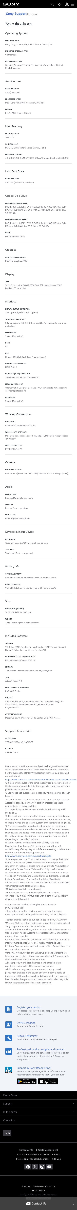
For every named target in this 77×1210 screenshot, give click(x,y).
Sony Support (16, 13)
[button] (38, 1095)
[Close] (74, 1203)
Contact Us (36, 1203)
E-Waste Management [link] (47, 1150)
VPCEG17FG (32, 14)
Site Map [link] (56, 1159)
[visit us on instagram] (42, 1166)
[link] (7, 1133)
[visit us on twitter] (35, 1166)
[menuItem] (60, 4)
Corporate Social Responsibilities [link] (33, 1154)
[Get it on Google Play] (27, 1081)
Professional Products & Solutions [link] (32, 1159)
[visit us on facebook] (27, 1166)
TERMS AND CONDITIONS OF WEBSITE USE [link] (38, 1186)
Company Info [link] (26, 1150)
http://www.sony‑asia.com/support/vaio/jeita (28, 856)
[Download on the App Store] (48, 1081)
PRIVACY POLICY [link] (38, 1190)
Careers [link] (56, 1154)
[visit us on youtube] (49, 1166)
